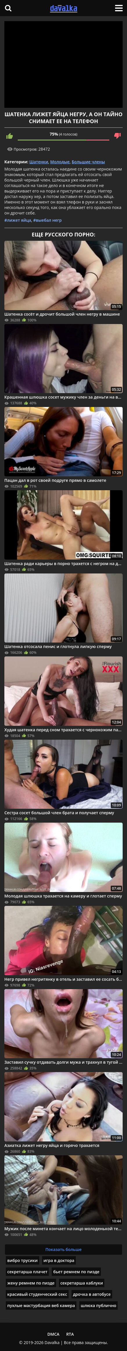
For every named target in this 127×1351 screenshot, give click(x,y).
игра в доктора (59, 1260)
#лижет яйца (17, 220)
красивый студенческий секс (37, 1294)
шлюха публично (98, 1305)
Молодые (60, 161)
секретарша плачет (27, 1271)
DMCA (53, 1334)
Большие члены (88, 161)
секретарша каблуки (81, 1283)
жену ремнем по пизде (31, 1283)
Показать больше (63, 1249)
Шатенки (38, 161)
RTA (70, 1334)
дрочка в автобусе (92, 1294)
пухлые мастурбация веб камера (41, 1305)
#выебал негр (47, 220)
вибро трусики (22, 1260)
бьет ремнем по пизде (76, 1271)
